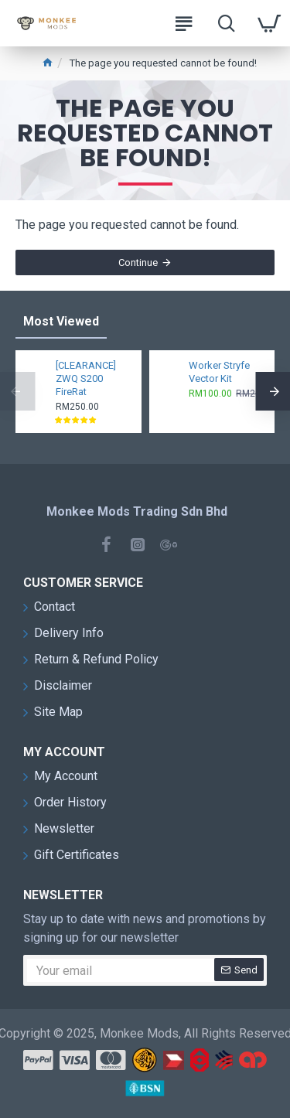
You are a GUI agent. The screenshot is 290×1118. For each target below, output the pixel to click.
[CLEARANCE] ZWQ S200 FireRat (86, 378)
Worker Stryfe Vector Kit (219, 372)
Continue (138, 262)
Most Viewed (61, 321)
